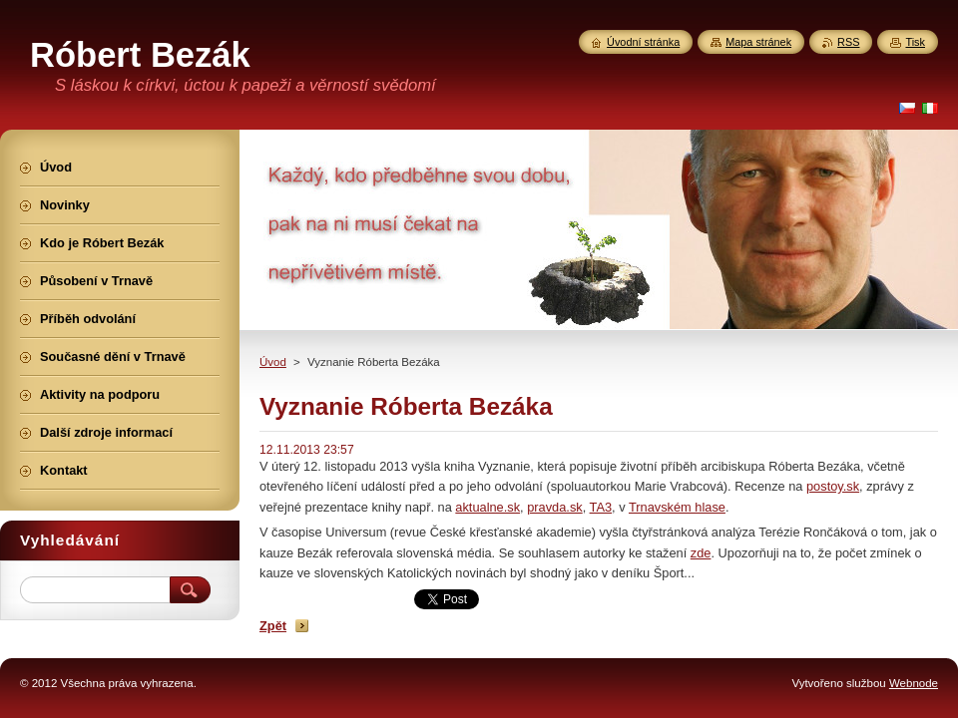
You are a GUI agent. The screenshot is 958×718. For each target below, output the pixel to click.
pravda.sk (554, 507)
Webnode (913, 683)
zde (701, 552)
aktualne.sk (487, 507)
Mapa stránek (758, 42)
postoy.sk (832, 486)
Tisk (915, 42)
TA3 (601, 507)
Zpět (272, 625)
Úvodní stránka (643, 42)
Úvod (272, 362)
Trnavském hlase (677, 507)
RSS (848, 42)
